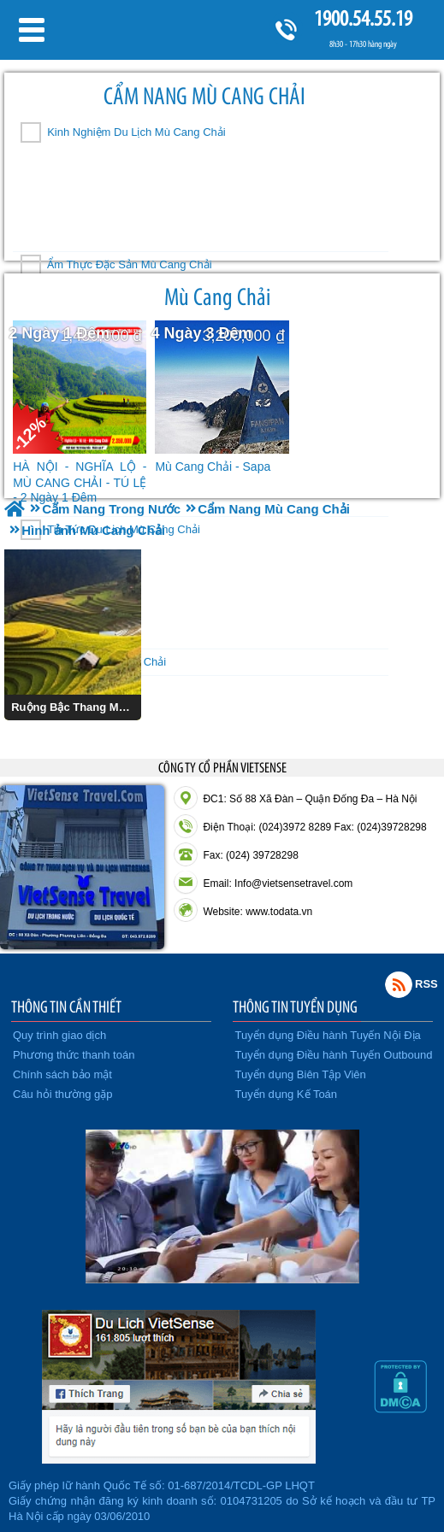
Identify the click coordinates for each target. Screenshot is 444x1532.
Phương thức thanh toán (73, 1054)
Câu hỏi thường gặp (63, 1094)
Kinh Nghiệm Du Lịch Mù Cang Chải (136, 132)
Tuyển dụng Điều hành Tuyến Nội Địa (328, 1035)
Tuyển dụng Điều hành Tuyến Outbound (334, 1054)
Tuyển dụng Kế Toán (286, 1094)
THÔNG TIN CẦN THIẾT (66, 1006)
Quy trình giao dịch (59, 1035)
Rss (398, 984)
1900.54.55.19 (363, 18)
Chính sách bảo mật (62, 1074)
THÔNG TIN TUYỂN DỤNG (295, 1006)
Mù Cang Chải (217, 297)
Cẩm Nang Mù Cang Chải (204, 96)
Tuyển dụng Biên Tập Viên (300, 1074)
